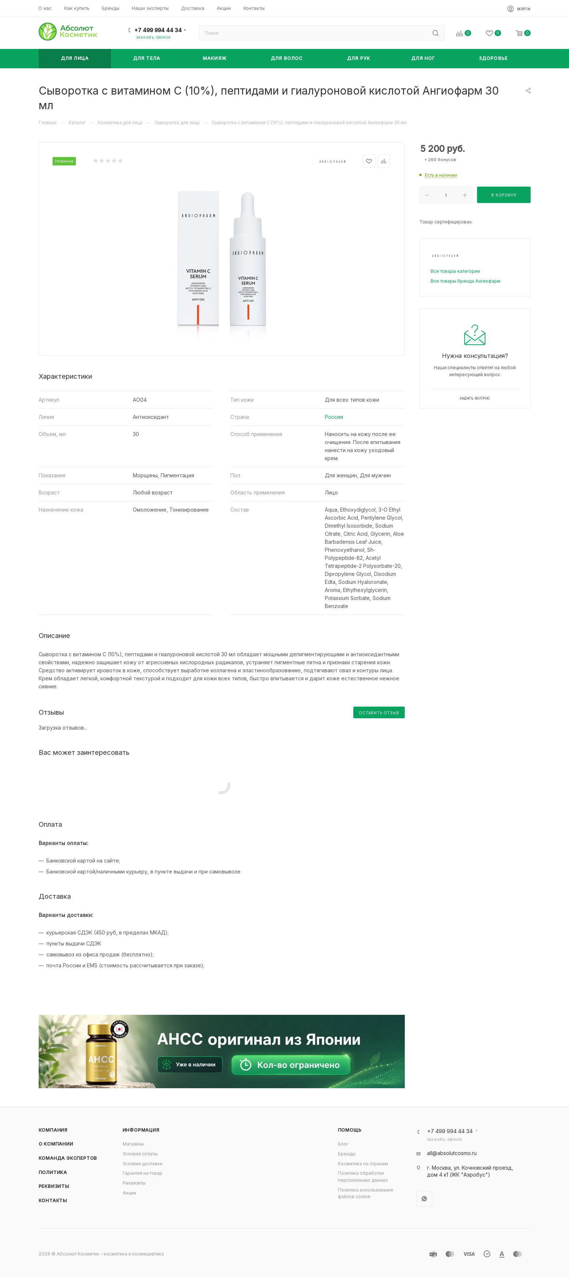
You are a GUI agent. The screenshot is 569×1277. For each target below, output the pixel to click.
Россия (334, 417)
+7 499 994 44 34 (158, 30)
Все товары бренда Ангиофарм (465, 281)
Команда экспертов (68, 1158)
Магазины (133, 1144)
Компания (53, 1130)
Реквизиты (54, 1186)
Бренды (346, 1153)
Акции (129, 1193)
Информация (141, 1130)
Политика (53, 1172)
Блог (343, 1144)
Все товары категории (455, 271)
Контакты (53, 1200)
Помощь (350, 1130)
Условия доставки (142, 1163)
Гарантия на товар (142, 1173)
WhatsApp (424, 1199)
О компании (56, 1144)
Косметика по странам (363, 1163)
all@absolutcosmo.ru (452, 1153)
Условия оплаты (140, 1153)
